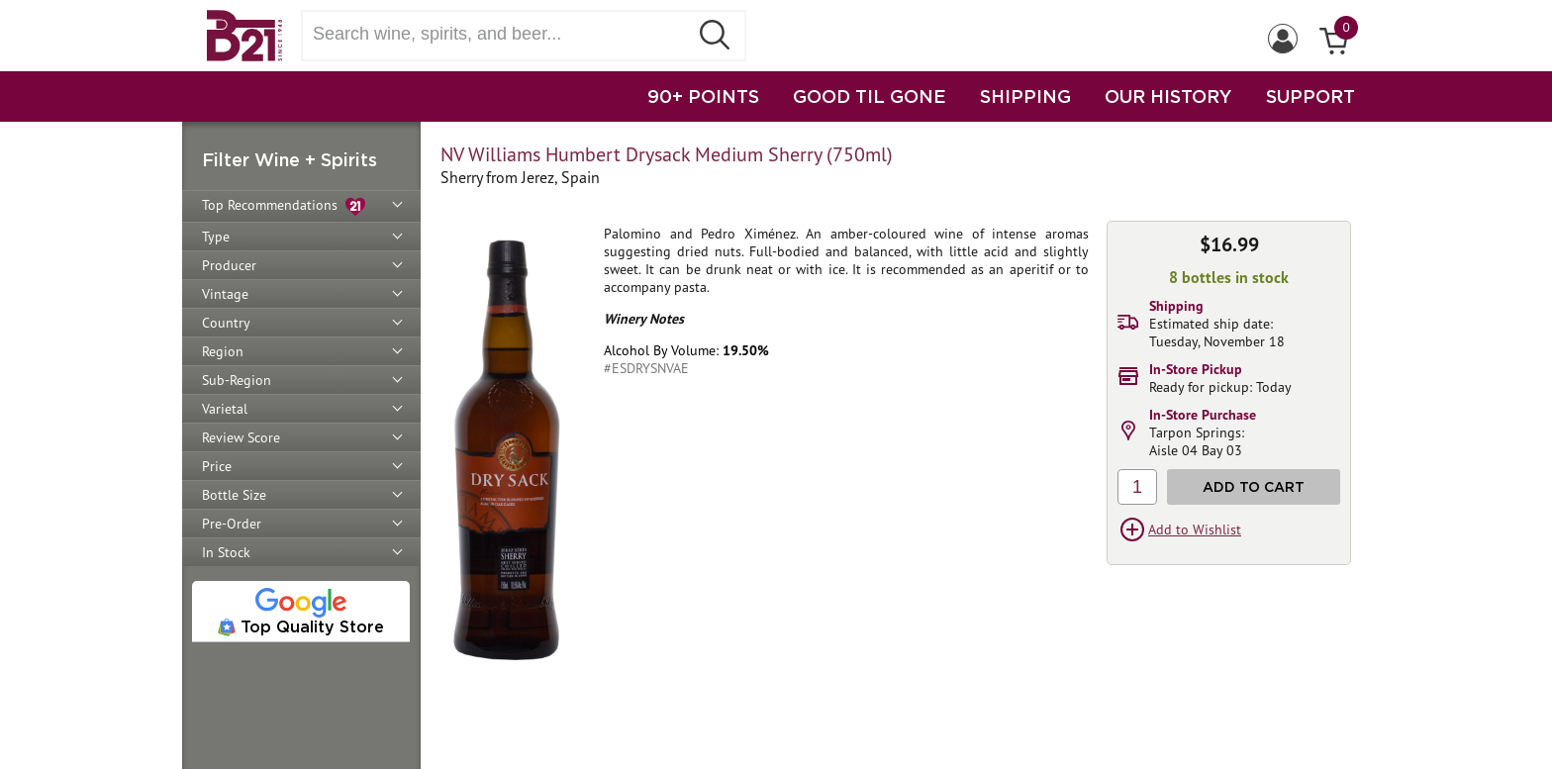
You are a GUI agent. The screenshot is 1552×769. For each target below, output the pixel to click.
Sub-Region (236, 380)
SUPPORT (1310, 96)
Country (226, 323)
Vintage (225, 294)
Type (216, 236)
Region (222, 351)
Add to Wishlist (1194, 529)
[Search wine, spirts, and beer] (501, 34)
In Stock (226, 552)
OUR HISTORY (1168, 96)
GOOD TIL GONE (869, 96)
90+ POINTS (703, 96)
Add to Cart (1254, 486)
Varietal (224, 409)
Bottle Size (234, 495)
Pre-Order (231, 523)
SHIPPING (1025, 96)
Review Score (241, 437)
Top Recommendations (283, 206)
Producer (229, 265)
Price (217, 466)
